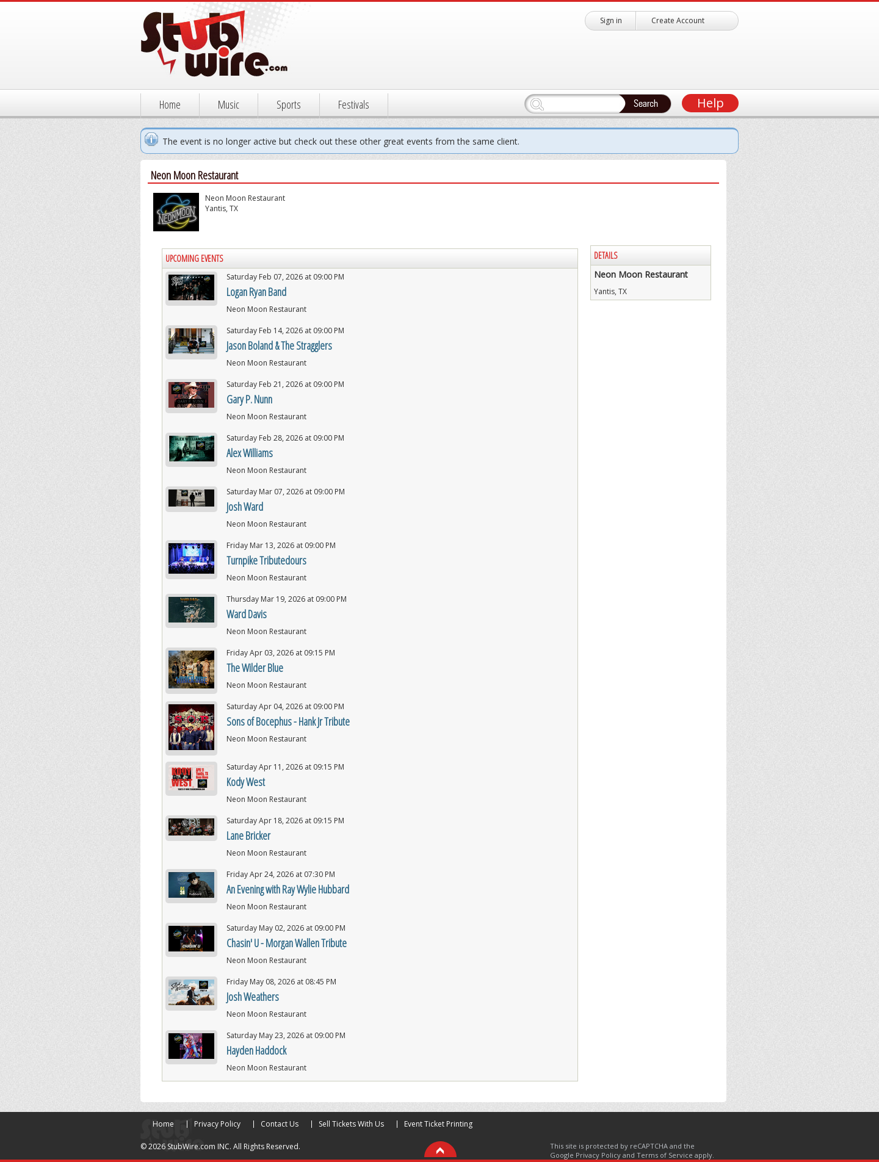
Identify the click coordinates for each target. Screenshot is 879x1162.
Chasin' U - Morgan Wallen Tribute (286, 943)
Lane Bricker (248, 835)
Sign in (611, 20)
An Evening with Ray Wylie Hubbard (287, 889)
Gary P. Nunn (249, 399)
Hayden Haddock (256, 1050)
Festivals (353, 104)
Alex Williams (249, 453)
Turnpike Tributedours (266, 560)
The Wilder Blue (254, 667)
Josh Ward (244, 506)
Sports (289, 104)
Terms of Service (665, 1155)
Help (710, 103)
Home (170, 104)
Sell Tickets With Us (351, 1124)
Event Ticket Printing (438, 1124)
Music (228, 104)
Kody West (245, 781)
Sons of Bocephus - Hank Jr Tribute (288, 721)
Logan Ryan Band (256, 291)
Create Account (677, 20)
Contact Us (279, 1124)
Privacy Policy (217, 1124)
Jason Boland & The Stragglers (279, 345)
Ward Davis (246, 614)
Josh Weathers (252, 996)
